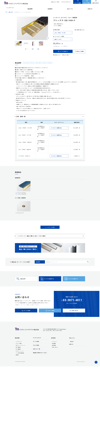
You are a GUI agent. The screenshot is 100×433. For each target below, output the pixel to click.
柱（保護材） (18, 355)
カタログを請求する (76, 282)
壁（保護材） (18, 353)
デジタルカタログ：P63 (29, 62)
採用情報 (54, 351)
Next (38, 49)
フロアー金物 (18, 349)
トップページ (10, 7)
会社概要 (54, 349)
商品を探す (25, 282)
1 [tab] (25, 49)
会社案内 (53, 344)
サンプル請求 (36, 348)
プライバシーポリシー (80, 367)
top (6, 12)
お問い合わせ (55, 353)
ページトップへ (95, 368)
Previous (33, 49)
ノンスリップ (17, 12)
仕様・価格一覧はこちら (79, 29)
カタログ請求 (36, 352)
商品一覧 (10, 12)
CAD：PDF (40, 62)
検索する (88, 263)
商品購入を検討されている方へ (41, 359)
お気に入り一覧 (55, 2)
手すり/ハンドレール (20, 351)
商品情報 (17, 344)
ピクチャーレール (19, 357)
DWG (53, 62)
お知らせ (90, 7)
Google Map (62, 335)
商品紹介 (72, 347)
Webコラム (72, 344)
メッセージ (54, 347)
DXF (47, 62)
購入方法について (56, 54)
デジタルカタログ (66, 2)
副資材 (17, 361)
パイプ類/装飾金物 (20, 359)
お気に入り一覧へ (65, 54)
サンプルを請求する (52, 282)
